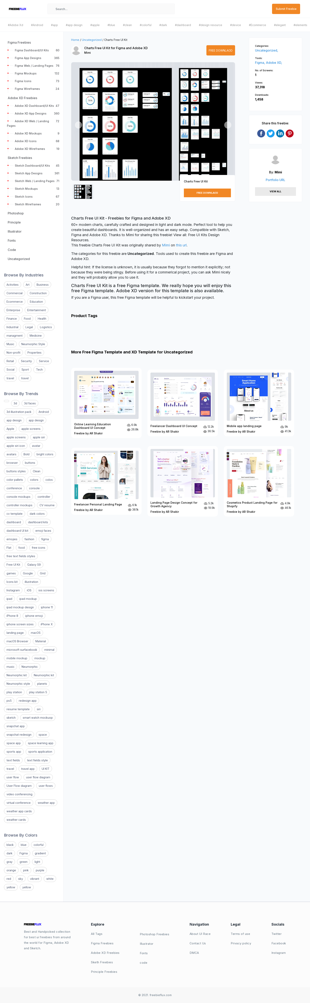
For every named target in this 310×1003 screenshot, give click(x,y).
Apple (10, 428)
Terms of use (240, 934)
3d (15, 403)
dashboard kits (38, 522)
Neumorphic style (18, 683)
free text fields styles (21, 556)
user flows (46, 785)
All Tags (96, 934)
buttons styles (16, 471)
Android (44, 411)
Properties (34, 352)
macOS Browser (17, 641)
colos (49, 479)
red (9, 878)
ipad (9, 598)
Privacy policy (241, 943)
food (21, 547)
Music (10, 344)
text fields (13, 760)
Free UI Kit (13, 564)
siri (39, 709)
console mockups (18, 496)
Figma (24, 853)
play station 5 (38, 692)
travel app (28, 768)
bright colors (45, 454)
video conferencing (19, 794)
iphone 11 (47, 607)
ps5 (9, 700)
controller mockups (19, 505)
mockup (39, 658)
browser (12, 462)
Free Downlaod (220, 50)
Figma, (260, 63)
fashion (29, 539)
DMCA (194, 953)
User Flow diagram (19, 785)
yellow (11, 887)
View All (275, 191)
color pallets (15, 479)
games (11, 573)
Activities (13, 284)
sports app (14, 751)
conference (14, 488)
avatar (36, 445)
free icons (38, 547)
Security (26, 361)
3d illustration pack (19, 411)
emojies (12, 539)
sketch (11, 717)
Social (10, 369)
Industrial (12, 327)
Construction (38, 293)
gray (9, 861)
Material (40, 641)
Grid (42, 573)
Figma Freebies (102, 943)
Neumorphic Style (33, 344)
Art (27, 284)
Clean (36, 471)
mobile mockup (17, 658)
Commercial (15, 293)
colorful (38, 844)
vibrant (34, 878)
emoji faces (43, 530)
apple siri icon (16, 445)
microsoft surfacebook (22, 649)
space (43, 734)
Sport (25, 369)
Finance (12, 318)
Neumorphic (30, 666)
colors (34, 479)
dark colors (37, 513)
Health (42, 318)
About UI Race (200, 934)
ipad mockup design (20, 607)
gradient (40, 853)
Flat (9, 547)
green (23, 861)
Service (44, 361)
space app (14, 743)
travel (10, 378)
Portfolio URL (275, 180)
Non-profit (13, 352)
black (10, 844)
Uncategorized (92, 39)
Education (36, 301)
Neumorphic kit (17, 675)
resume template (18, 709)
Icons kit (12, 581)
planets (42, 683)
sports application (40, 751)
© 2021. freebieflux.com (155, 995)
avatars (11, 454)
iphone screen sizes (20, 624)
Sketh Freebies (102, 962)
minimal (49, 649)
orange (11, 870)
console (34, 488)
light (37, 861)
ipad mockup (28, 598)
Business (43, 284)
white (50, 878)
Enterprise (13, 310)
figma (45, 539)
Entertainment (36, 310)
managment (15, 335)
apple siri (39, 437)
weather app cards (19, 811)
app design (14, 420)
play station (14, 692)
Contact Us (198, 943)
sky (20, 878)
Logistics (46, 327)
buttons (30, 462)
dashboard (14, 522)
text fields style (37, 760)
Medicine (36, 335)
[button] (78, 125)
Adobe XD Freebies (105, 953)
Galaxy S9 (34, 564)
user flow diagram (38, 777)
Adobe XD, (274, 63)
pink (26, 870)
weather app (46, 802)
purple (40, 870)
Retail (10, 361)
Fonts (144, 953)
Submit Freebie (286, 8)
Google (28, 573)
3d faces (30, 403)
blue (23, 844)
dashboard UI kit (17, 530)
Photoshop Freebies (154, 934)
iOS (29, 590)
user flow (13, 777)
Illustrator (146, 944)
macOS (36, 632)
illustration (31, 581)
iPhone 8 (12, 615)
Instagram (13, 590)
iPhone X (47, 624)
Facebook (278, 943)
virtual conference (19, 802)
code (143, 962)
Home (75, 39)
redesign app (28, 700)
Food (27, 318)
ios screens (46, 590)
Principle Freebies (104, 972)
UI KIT (45, 768)
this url (181, 245)
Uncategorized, (266, 50)
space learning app (40, 743)
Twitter (276, 934)
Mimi (87, 52)
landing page (15, 632)
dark (9, 853)
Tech (39, 369)
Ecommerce (15, 301)
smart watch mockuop (38, 717)
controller (44, 496)
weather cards (16, 819)
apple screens (31, 428)
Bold (26, 454)
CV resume (47, 505)
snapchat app (16, 726)
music (10, 666)
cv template (15, 513)
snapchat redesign (19, 734)
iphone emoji (34, 615)
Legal (29, 327)
